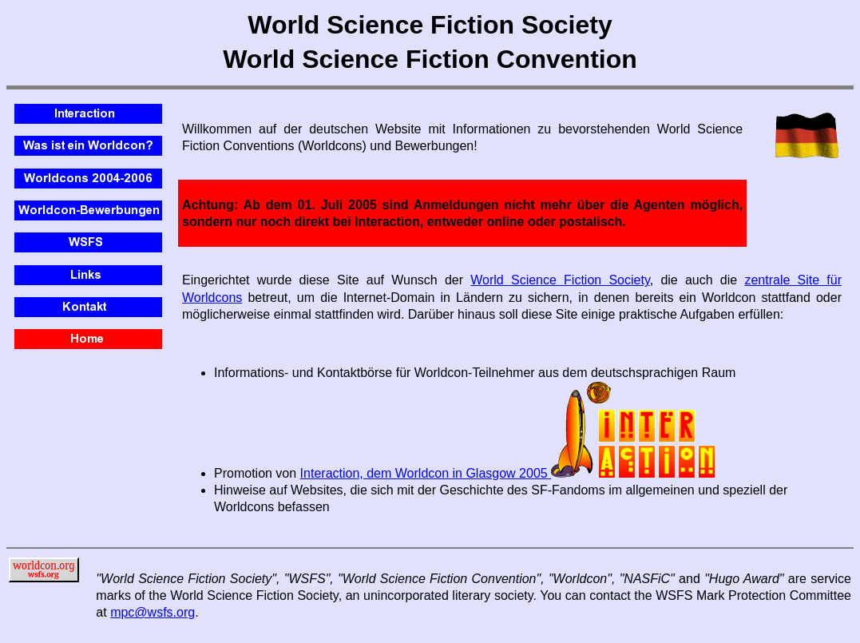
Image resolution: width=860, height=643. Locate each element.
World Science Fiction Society (559, 280)
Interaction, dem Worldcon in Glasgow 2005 (507, 473)
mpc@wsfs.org (152, 612)
